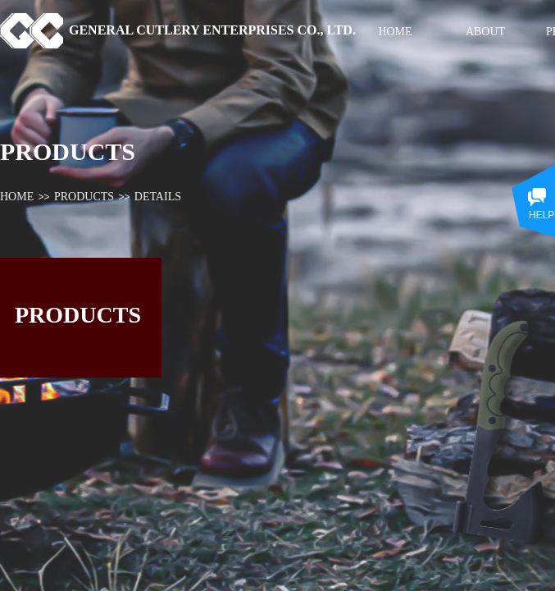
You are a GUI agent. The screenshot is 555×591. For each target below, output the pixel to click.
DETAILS (157, 196)
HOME (17, 196)
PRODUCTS (84, 196)
